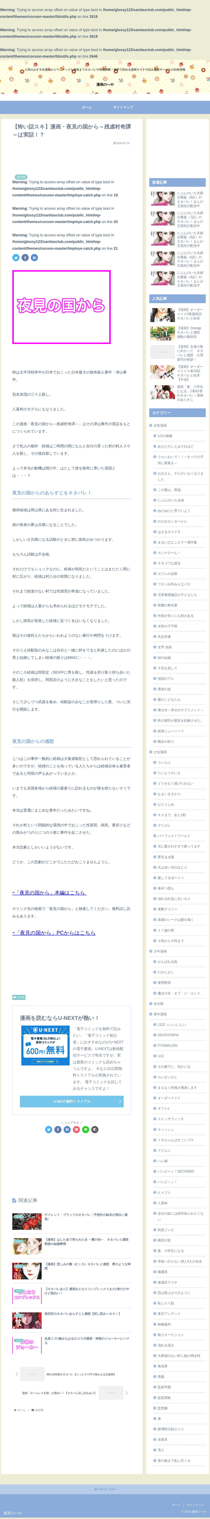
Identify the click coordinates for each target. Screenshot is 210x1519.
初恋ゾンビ (166, 1230)
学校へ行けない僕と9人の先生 (180, 1261)
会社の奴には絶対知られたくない (181, 1216)
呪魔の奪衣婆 (167, 605)
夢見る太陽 (166, 857)
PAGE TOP (105, 1490)
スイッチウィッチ (171, 1119)
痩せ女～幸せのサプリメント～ (181, 710)
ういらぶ (164, 762)
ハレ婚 (163, 1161)
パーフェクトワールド (174, 836)
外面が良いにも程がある (176, 615)
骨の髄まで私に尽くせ (174, 1460)
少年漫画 (160, 951)
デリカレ (164, 825)
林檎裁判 (164, 1324)
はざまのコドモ (169, 532)
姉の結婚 (164, 657)
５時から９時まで (171, 941)
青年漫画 (160, 1014)
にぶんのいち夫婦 (171, 500)
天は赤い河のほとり (172, 867)
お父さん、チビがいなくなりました (181, 476)
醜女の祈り (166, 741)
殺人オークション (171, 1335)
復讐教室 (164, 982)
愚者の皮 (164, 689)
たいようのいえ (169, 773)
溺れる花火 (166, 1345)
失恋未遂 (164, 636)
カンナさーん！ (169, 553)
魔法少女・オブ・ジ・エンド (179, 993)
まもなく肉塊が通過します (177, 1087)
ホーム (176, 1506)
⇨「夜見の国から (33, 933)
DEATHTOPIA (168, 1035)
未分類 (19, 997)
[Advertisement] (71, 156)
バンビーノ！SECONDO (176, 1171)
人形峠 (163, 1203)
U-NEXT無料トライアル (72, 1101)
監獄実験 (164, 1397)
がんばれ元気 (167, 961)
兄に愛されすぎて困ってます (179, 846)
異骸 (161, 1376)
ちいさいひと (167, 1077)
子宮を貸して (167, 668)
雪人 (161, 1450)
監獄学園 (164, 1387)
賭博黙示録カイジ (171, 1429)
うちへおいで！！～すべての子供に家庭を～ (181, 460)
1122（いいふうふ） (173, 1024)
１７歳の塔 (166, 930)
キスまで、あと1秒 (172, 815)
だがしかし (166, 972)
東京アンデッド (169, 1313)
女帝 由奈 (165, 647)
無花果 (163, 1366)
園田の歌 (164, 1240)
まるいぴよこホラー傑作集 (177, 542)
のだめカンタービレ (172, 521)
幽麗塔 (163, 1272)
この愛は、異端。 (171, 490)
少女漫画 (160, 752)
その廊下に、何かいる (174, 1066)
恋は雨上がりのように (174, 1293)
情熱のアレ (166, 678)
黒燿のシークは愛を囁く (176, 919)
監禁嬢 (163, 1408)
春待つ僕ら (166, 888)
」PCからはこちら (78, 933)
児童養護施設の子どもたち (177, 595)
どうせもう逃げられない (176, 783)
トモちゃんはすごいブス (176, 1140)
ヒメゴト (164, 1192)
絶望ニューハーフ (171, 731)
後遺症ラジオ (167, 1282)
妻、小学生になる (171, 1251)
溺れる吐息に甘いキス (174, 899)
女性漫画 (160, 425)
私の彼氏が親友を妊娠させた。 (181, 720)
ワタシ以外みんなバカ (174, 584)
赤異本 (163, 1439)
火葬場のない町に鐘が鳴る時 (179, 1355)
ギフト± (163, 1108)
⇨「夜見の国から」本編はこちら (49, 892)
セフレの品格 (167, 573)
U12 (161, 1056)
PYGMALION (167, 1045)
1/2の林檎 (165, 436)
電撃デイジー (167, 909)
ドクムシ (164, 1150)
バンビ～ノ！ (167, 1182)
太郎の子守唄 (167, 626)
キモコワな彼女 (169, 563)
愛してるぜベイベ (171, 878)
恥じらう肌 (166, 1303)
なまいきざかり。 (171, 794)
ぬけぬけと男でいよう (174, 510)
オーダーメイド (169, 1098)
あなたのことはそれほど (176, 446)
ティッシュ (166, 1129)
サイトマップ (195, 1506)
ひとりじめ (166, 804)
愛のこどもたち (169, 699)
